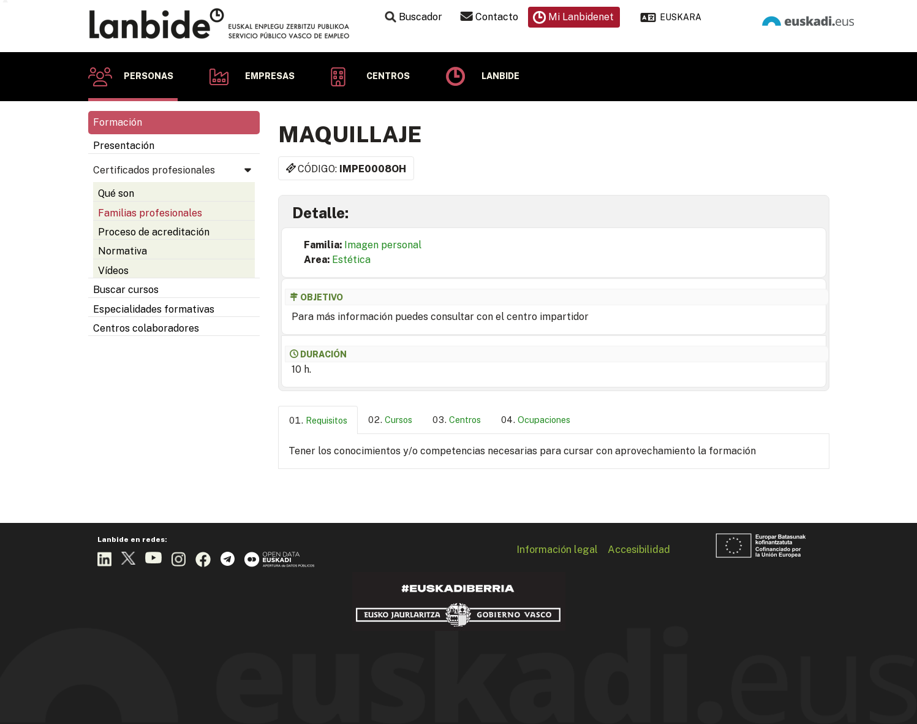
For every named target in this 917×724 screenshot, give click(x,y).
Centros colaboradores (146, 328)
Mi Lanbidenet (581, 17)
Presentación (123, 145)
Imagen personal (382, 245)
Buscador (420, 17)
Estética (351, 259)
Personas (148, 76)
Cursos (398, 419)
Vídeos (113, 270)
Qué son (116, 193)
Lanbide (500, 76)
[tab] (318, 420)
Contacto (496, 17)
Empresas (270, 76)
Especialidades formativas (153, 309)
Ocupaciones (544, 419)
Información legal (557, 549)
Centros (388, 76)
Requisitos (326, 420)
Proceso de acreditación (153, 232)
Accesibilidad (639, 549)
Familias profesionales (150, 213)
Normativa (122, 251)
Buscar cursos (126, 289)
